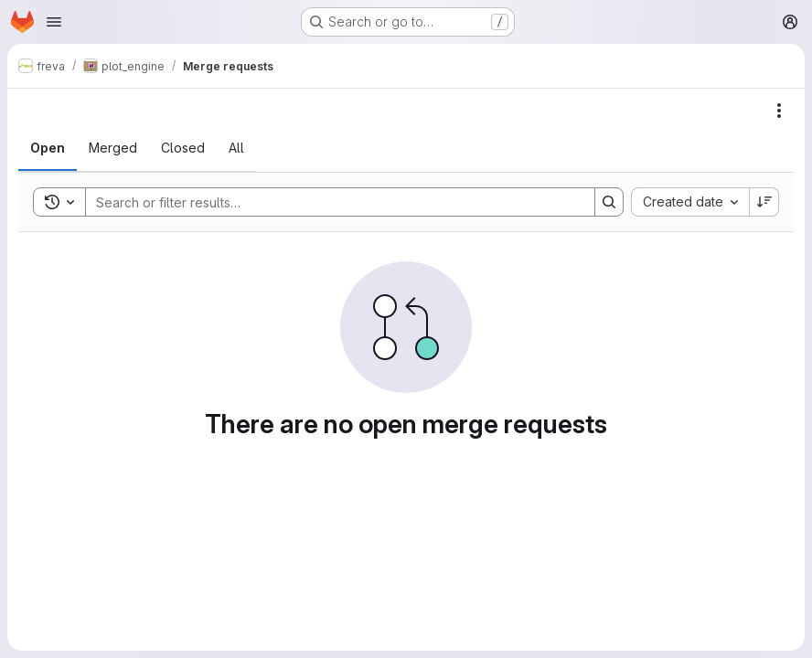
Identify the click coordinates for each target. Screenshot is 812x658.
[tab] (47, 148)
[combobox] (690, 202)
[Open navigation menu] (54, 22)
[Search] (331, 202)
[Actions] (779, 110)
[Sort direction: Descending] (764, 202)
